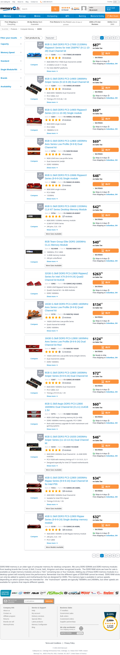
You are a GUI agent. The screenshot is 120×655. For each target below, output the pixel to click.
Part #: (60, 54)
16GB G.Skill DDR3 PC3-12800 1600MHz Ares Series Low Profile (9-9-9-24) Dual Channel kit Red (66, 341)
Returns (6, 619)
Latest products (37, 622)
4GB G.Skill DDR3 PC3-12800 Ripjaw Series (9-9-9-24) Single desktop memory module (66, 519)
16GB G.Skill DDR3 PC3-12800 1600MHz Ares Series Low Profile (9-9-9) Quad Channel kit (66, 307)
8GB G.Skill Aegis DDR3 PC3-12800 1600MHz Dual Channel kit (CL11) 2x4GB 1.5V (66, 407)
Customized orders (67, 619)
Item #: (47, 54)
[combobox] (36, 8)
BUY (105, 53)
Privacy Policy (69, 643)
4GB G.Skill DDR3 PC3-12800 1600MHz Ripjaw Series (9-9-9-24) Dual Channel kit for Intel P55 (66, 480)
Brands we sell (8, 622)
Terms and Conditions (53, 643)
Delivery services (38, 616)
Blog (27, 2)
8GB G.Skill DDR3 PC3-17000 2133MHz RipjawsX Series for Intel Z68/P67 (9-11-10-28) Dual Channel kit (67, 47)
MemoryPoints (8, 624)
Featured (51, 38)
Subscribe (49, 601)
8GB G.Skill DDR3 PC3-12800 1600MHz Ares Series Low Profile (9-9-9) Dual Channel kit (66, 144)
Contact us (7, 613)
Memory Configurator (39, 624)
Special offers (37, 619)
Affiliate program (9, 616)
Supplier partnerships (68, 622)
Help (13, 2)
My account (93, 10)
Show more (52, 71)
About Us (20, 2)
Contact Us (34, 2)
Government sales (66, 613)
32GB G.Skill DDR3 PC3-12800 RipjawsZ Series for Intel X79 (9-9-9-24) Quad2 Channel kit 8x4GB (66, 276)
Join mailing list (5, 2)
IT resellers (64, 610)
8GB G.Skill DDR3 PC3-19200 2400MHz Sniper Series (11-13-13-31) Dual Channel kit (67, 439)
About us (6, 610)
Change (79, 633)
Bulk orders (64, 616)
